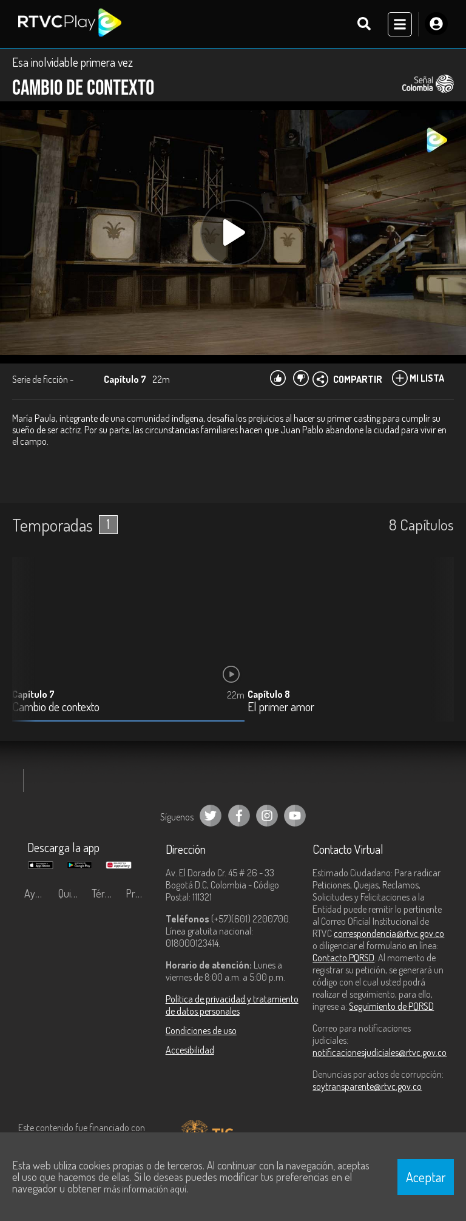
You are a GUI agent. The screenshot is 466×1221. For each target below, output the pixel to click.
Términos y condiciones (106, 893)
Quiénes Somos (72, 893)
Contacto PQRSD (343, 958)
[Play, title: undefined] (233, 232)
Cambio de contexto (56, 707)
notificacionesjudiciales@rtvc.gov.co (379, 1052)
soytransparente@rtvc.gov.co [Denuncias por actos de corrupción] (367, 1086)
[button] (439, 649)
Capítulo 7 (33, 694)
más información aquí (145, 1189)
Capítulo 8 (269, 694)
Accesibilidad (190, 1050)
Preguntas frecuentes (140, 893)
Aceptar (426, 1176)
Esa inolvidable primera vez (72, 62)
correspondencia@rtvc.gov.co (389, 933)
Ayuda (37, 893)
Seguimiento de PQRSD (391, 1006)
